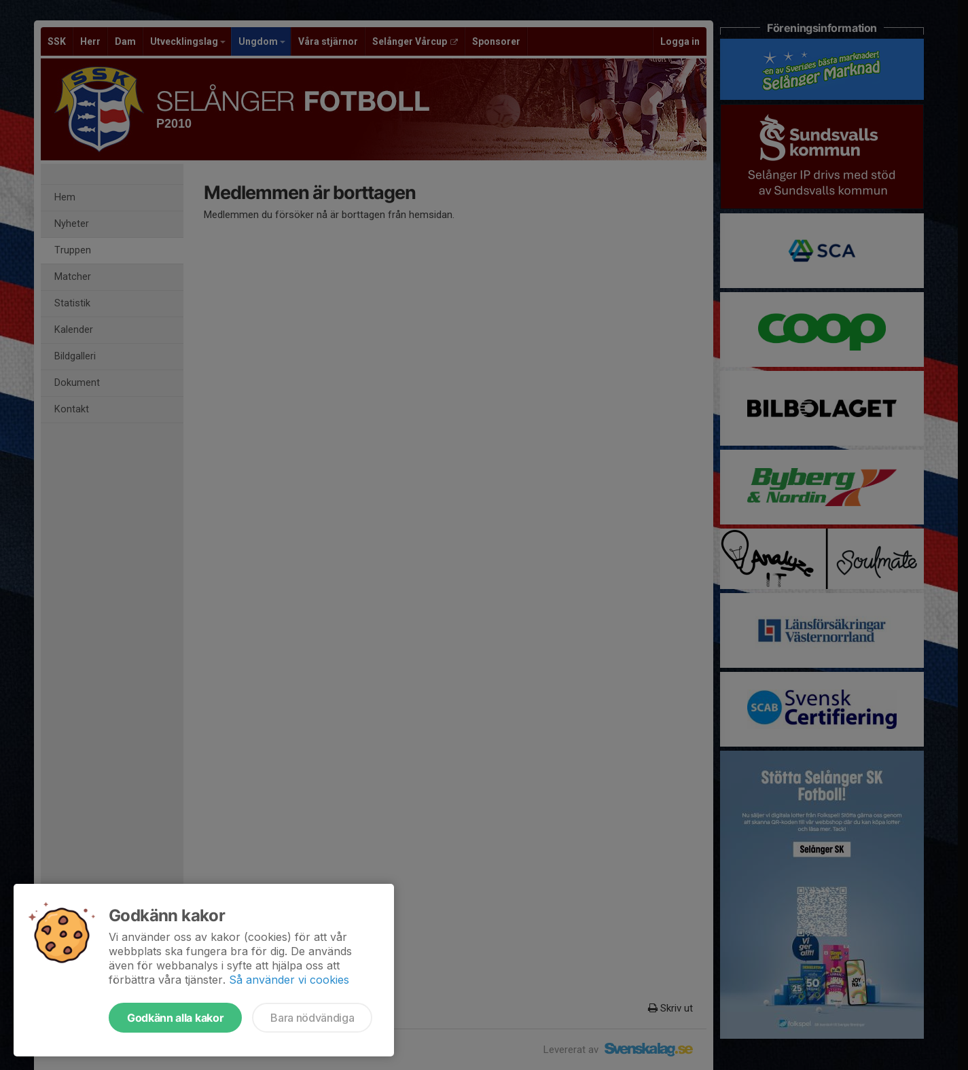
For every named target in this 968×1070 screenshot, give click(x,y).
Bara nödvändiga (312, 1017)
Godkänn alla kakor (175, 1017)
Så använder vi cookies (289, 979)
